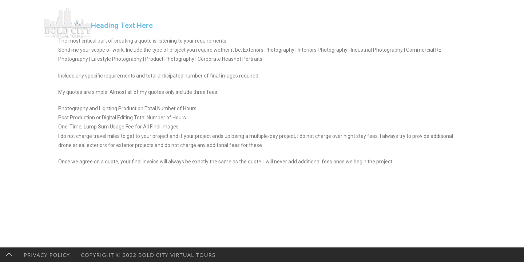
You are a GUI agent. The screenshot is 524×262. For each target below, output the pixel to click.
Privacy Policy (47, 254)
